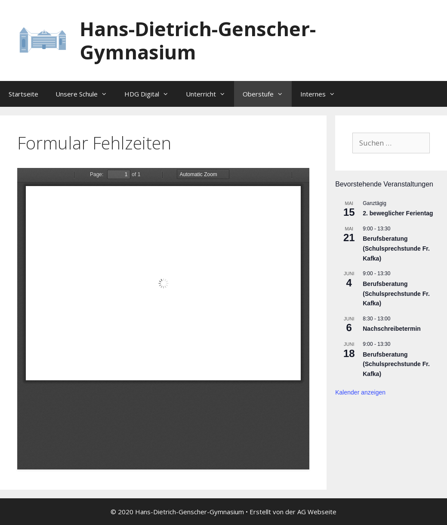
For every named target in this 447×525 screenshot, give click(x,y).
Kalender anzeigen (360, 392)
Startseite (23, 94)
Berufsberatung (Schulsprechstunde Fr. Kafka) (396, 248)
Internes (322, 94)
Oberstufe (267, 94)
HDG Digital (150, 94)
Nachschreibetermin (392, 328)
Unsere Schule (85, 94)
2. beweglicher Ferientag (398, 213)
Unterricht (210, 94)
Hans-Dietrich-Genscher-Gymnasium (198, 40)
